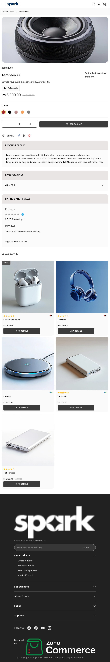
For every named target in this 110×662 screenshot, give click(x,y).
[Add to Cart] (73, 124)
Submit (86, 547)
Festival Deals (8, 12)
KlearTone (62, 319)
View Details (22, 331)
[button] (55, 554)
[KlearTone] (82, 287)
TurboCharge (9, 473)
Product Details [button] (15, 145)
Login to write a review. (16, 241)
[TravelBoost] (82, 363)
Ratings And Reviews (18, 199)
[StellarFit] (28, 363)
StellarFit (7, 396)
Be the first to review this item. (95, 75)
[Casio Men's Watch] (28, 287)
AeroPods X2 (24, 12)
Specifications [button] (14, 175)
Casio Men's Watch (11, 319)
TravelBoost (63, 396)
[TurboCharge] (28, 440)
